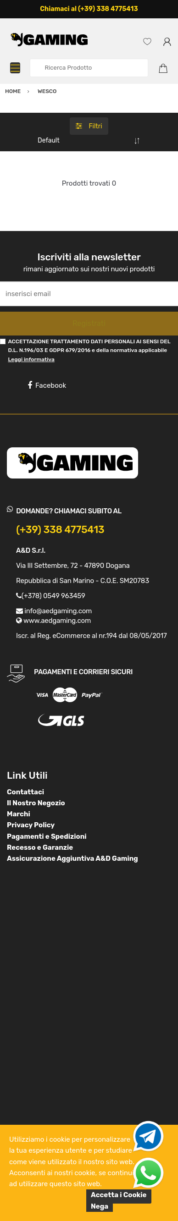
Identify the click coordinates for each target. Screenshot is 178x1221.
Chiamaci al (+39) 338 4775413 (89, 9)
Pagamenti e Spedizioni (47, 836)
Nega (99, 1206)
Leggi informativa (31, 359)
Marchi (18, 814)
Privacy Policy (31, 825)
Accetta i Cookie (119, 1195)
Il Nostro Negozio (36, 803)
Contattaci (25, 792)
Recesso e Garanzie (40, 847)
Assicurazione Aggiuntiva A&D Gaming (72, 858)
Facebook (47, 385)
